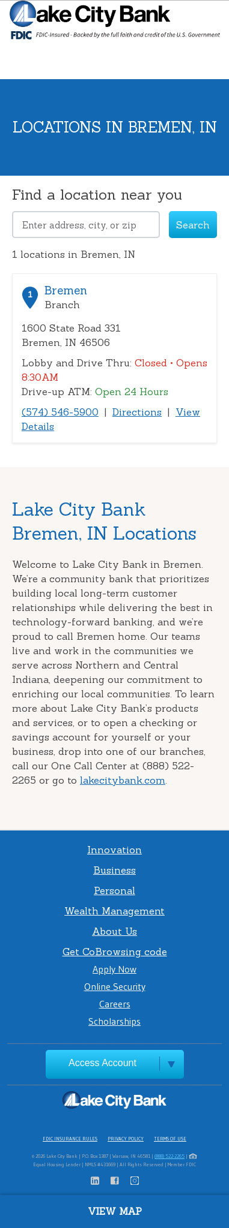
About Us (114, 931)
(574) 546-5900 (60, 412)
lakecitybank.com (122, 780)
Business (114, 870)
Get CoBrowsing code (115, 952)
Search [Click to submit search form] (193, 225)
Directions (137, 412)
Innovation (114, 850)
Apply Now (114, 969)
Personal (114, 890)
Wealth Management (114, 911)
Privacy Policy (126, 1139)
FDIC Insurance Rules (70, 1139)
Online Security (114, 986)
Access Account (102, 1063)
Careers (114, 1004)
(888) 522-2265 (169, 1156)
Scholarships (114, 1021)
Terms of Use (170, 1139)
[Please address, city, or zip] (86, 224)
